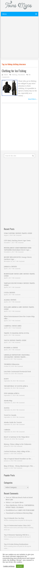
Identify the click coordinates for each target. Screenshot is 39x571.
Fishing (14, 75)
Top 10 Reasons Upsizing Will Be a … (17, 535)
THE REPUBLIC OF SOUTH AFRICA (16, 386)
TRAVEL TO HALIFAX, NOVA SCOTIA (16, 333)
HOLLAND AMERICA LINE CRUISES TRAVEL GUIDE (19, 308)
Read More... (32, 99)
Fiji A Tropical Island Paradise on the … (18, 459)
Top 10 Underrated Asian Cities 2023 (17, 525)
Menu (4, 14)
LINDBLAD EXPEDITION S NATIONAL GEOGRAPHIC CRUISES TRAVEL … (17, 356)
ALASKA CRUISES (10, 300)
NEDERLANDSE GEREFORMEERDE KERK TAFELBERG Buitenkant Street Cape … (17, 249)
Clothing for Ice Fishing (14, 71)
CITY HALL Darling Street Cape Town (17, 240)
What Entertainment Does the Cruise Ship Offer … (19, 317)
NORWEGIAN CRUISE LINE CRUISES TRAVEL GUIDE (19, 275)
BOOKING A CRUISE (11, 347)
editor (6, 75)
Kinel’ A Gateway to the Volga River (16, 437)
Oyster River (19, 502)
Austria (6, 408)
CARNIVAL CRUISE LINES (12, 326)
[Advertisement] (19, 38)
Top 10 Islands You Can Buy (14, 518)
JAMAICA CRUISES (10, 266)
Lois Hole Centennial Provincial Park (17, 371)
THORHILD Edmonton (11, 364)
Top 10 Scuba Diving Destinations (16, 544)
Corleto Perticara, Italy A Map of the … (18, 451)
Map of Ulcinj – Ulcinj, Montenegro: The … (19, 466)
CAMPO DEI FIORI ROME (25, 510)
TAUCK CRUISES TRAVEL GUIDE (15, 340)
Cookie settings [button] (8, 566)
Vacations (21, 75)
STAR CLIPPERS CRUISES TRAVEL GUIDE (18, 233)
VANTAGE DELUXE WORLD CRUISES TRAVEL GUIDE (19, 284)
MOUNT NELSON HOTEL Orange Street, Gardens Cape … (18, 258)
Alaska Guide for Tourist (13, 422)
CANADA (7, 430)
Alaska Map (8, 400)
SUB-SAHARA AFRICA (11, 393)
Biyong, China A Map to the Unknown (17, 444)
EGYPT (6, 379)
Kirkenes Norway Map (24, 513)
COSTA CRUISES (9, 292)
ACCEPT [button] (19, 566)
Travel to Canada (10, 415)
